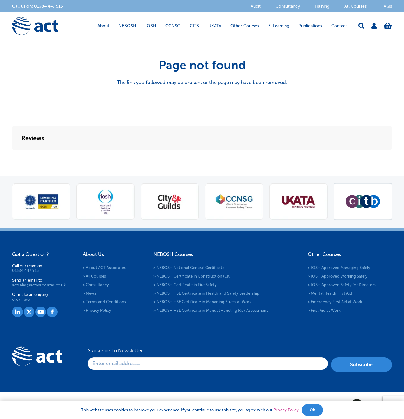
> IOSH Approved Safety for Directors (342, 284)
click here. (21, 299)
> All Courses (94, 276)
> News (89, 293)
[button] (361, 26)
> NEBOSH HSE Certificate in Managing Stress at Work (202, 302)
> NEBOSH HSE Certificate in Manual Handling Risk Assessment (210, 310)
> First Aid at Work (324, 310)
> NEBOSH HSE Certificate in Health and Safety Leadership (206, 293)
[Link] (374, 26)
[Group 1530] (52, 312)
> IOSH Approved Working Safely (337, 276)
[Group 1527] (17, 312)
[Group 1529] (40, 312)
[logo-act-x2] (35, 26)
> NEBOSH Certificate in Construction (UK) (192, 276)
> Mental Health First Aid (330, 293)
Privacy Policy (286, 410)
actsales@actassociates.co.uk (39, 285)
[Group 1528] (29, 312)
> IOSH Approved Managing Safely (339, 267)
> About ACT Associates (104, 267)
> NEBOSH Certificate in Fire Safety (185, 284)
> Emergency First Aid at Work (335, 302)
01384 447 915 (25, 270)
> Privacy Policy (97, 310)
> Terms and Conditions (104, 302)
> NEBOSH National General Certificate (188, 267)
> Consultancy (96, 284)
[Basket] (388, 26)
